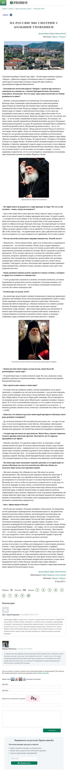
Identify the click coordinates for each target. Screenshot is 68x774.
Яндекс (16, 679)
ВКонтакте (12, 679)
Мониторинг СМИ (39, 8)
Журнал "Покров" (59, 37)
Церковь (11, 8)
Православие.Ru (43, 673)
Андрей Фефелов (47, 575)
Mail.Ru (20, 679)
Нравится (5, 15)
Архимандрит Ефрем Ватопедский (52, 33)
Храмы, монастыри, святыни (23, 8)
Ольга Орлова (60, 575)
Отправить (51, 730)
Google (24, 679)
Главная (4, 8)
